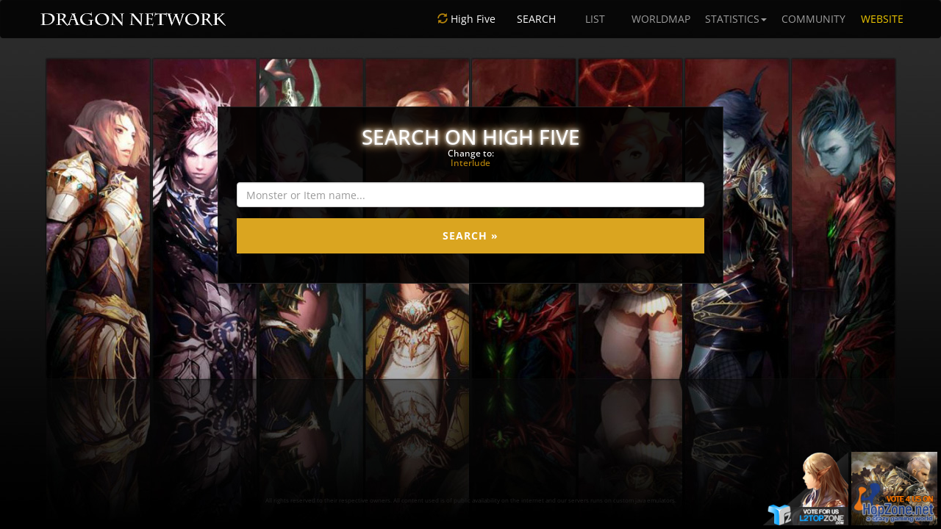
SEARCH (536, 19)
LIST (595, 19)
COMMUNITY (813, 19)
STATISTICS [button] (736, 19)
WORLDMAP (660, 19)
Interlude (470, 162)
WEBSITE (882, 19)
